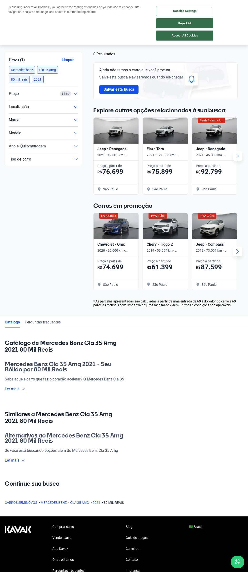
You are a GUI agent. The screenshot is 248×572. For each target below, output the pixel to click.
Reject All (184, 23)
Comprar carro (63, 527)
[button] (22, 70)
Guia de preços (137, 538)
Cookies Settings (185, 11)
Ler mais (15, 389)
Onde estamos (63, 560)
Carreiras (132, 549)
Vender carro (61, 538)
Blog (129, 527)
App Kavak (60, 549)
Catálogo (12, 322)
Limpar (68, 59)
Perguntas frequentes (43, 322)
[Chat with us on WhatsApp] (237, 562)
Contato (132, 560)
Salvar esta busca (119, 89)
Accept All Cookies (185, 35)
